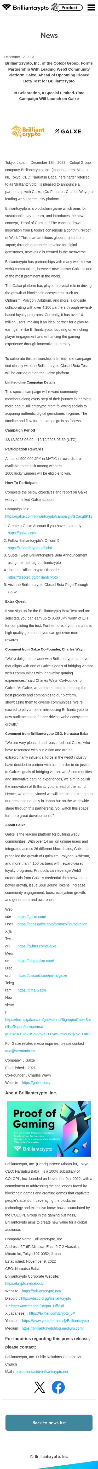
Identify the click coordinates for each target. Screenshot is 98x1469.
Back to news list (49, 1422)
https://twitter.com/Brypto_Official (37, 1306)
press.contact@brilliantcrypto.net (41, 1372)
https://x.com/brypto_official (30, 548)
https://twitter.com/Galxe (37, 946)
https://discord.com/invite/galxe (42, 975)
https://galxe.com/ (22, 533)
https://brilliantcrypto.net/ (41, 1291)
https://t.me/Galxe (32, 990)
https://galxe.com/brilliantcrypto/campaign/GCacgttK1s (48, 516)
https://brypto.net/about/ (24, 1283)
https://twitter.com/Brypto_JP (52, 1313)
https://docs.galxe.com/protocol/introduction (53, 924)
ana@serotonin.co (20, 1051)
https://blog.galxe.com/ (36, 961)
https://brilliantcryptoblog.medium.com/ (52, 1328)
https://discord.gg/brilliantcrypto (33, 577)
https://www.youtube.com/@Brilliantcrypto (55, 1321)
